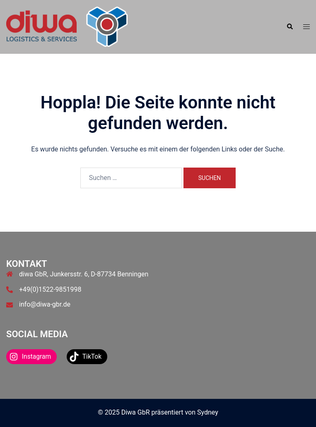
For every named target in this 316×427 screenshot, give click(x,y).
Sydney (207, 412)
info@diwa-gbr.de (44, 304)
